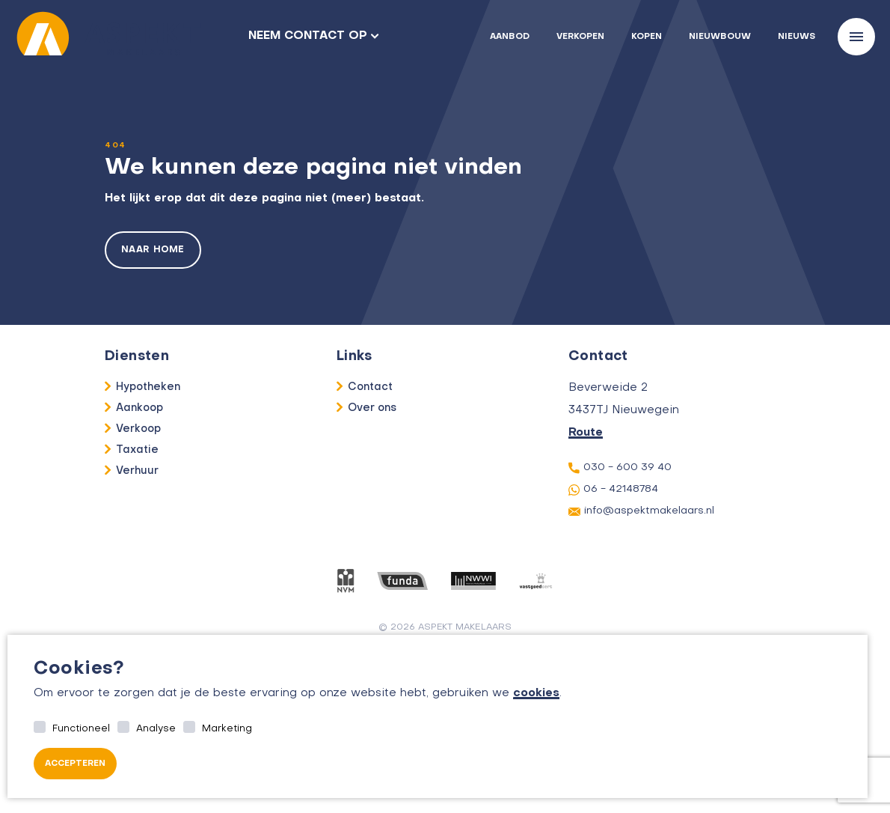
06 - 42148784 (613, 490)
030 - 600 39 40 (620, 468)
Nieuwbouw (720, 37)
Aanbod (510, 37)
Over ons (372, 408)
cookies (536, 693)
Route (585, 432)
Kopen (646, 37)
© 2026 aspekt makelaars (445, 627)
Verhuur (137, 471)
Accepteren (75, 764)
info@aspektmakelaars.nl (641, 511)
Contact (370, 387)
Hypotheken (148, 387)
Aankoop (139, 408)
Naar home (153, 250)
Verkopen (580, 37)
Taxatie (137, 450)
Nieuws (796, 37)
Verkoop (138, 429)
